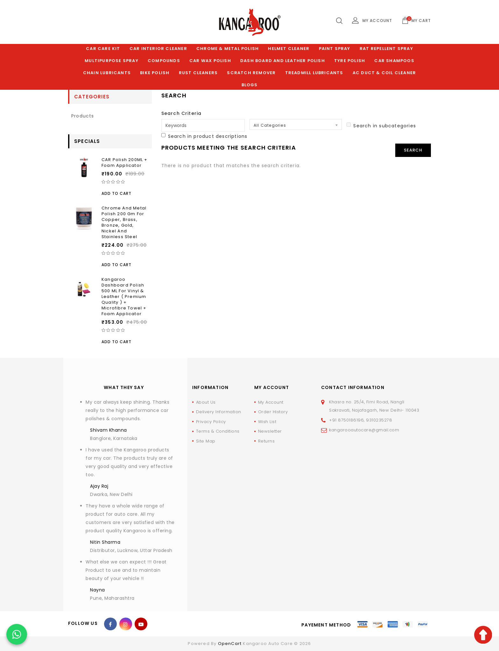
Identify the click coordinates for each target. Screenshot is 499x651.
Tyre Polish (349, 61)
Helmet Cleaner (288, 49)
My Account (271, 402)
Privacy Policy (211, 422)
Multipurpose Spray (111, 61)
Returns (266, 441)
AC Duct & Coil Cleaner (384, 73)
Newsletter (270, 431)
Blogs (250, 85)
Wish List (267, 422)
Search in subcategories (381, 126)
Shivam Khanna (108, 430)
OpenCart (230, 643)
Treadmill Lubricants (314, 73)
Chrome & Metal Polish (227, 49)
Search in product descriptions (204, 136)
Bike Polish (154, 73)
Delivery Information (218, 412)
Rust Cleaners (198, 73)
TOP (483, 635)
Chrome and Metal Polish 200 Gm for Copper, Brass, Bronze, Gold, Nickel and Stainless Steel (124, 222)
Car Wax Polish (210, 61)
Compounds (164, 61)
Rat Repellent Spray (386, 49)
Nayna (97, 590)
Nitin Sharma (105, 542)
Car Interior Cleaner (158, 49)
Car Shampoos (394, 61)
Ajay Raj (99, 486)
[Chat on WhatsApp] (16, 634)
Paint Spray (334, 49)
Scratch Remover (251, 73)
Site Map (205, 441)
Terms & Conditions (218, 431)
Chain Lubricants (107, 73)
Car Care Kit (103, 49)
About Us (206, 402)
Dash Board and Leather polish (282, 61)
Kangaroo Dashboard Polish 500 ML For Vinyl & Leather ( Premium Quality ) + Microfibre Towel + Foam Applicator (124, 296)
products (82, 116)
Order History (273, 412)
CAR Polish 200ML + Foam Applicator (125, 162)
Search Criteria (181, 113)
